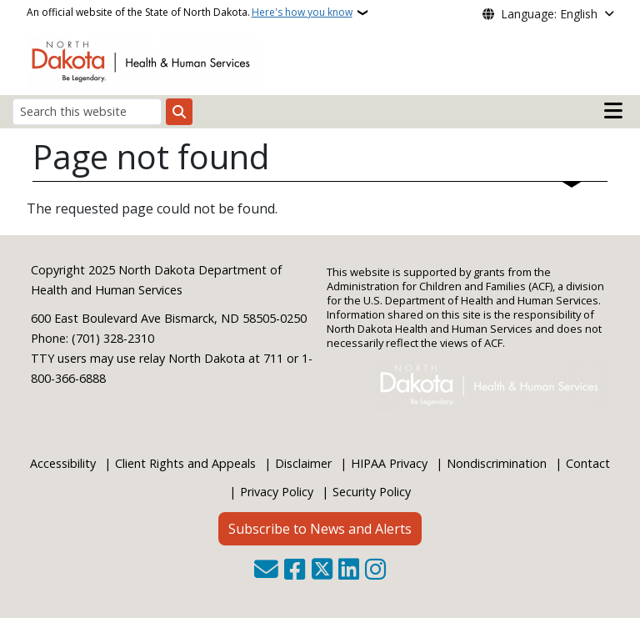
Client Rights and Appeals (185, 463)
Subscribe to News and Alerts (320, 529)
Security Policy (371, 492)
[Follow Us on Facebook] (294, 571)
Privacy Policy (276, 492)
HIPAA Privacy (389, 463)
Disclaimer (303, 463)
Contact (588, 463)
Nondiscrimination (497, 463)
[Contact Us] (266, 571)
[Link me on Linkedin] (348, 571)
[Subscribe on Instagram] (375, 571)
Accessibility (63, 463)
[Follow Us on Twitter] (322, 571)
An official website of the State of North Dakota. (189, 12)
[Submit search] (179, 111)
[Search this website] (87, 111)
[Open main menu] (613, 111)
